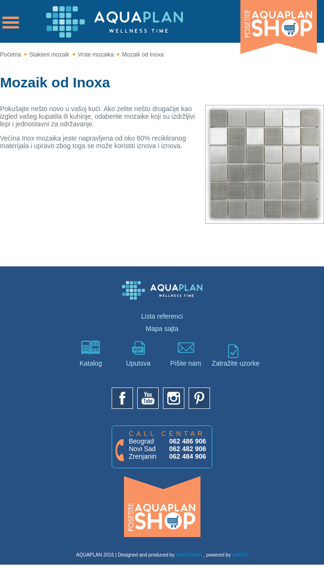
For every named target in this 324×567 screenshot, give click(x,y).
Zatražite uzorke (233, 355)
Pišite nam (185, 353)
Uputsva (138, 353)
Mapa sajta (162, 328)
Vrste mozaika (96, 54)
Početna (10, 54)
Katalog (90, 353)
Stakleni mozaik (49, 54)
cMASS (240, 555)
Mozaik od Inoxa (142, 54)
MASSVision (189, 555)
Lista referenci (162, 316)
